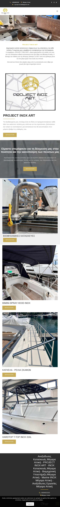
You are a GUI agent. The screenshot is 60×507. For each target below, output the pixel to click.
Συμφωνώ (30, 504)
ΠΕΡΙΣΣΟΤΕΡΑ (9, 135)
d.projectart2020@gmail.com (21, 4)
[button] (4, 28)
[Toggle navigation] (57, 11)
